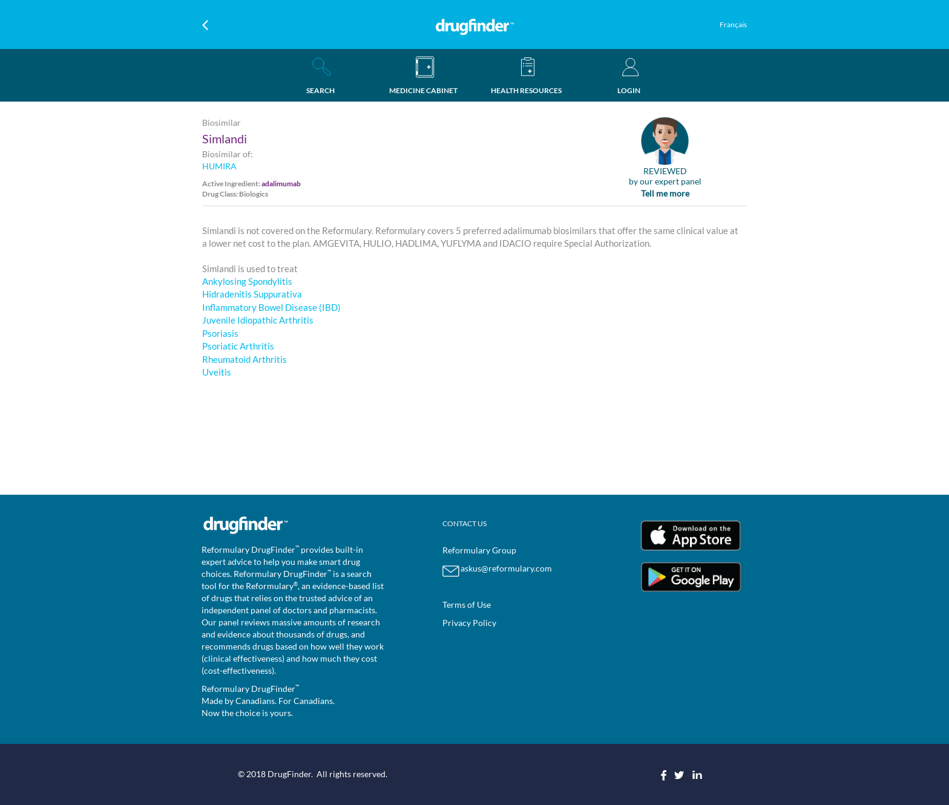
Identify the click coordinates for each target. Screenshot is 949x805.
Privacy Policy (469, 623)
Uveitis (216, 372)
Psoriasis (220, 333)
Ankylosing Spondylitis (247, 281)
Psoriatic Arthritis (238, 346)
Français (733, 24)
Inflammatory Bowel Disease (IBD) (271, 307)
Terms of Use (466, 604)
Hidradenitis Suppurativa (252, 293)
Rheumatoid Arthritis (244, 359)
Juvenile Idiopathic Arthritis (258, 320)
